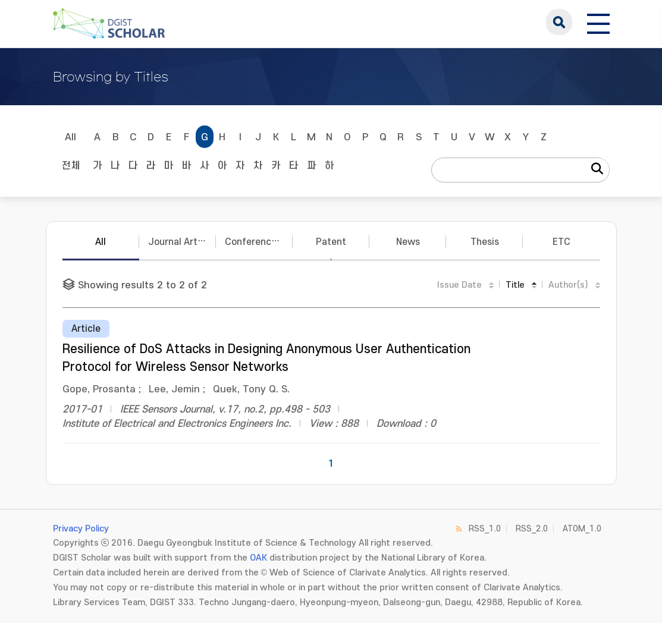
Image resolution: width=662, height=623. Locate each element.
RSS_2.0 (532, 528)
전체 (71, 166)
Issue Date (459, 285)
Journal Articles (182, 242)
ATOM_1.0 (582, 528)
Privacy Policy (81, 529)
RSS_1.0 (485, 528)
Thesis (484, 242)
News (408, 242)
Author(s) (568, 285)
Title (515, 285)
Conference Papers (259, 242)
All (70, 137)
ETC (561, 242)
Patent (331, 242)
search (559, 22)
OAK (258, 558)
